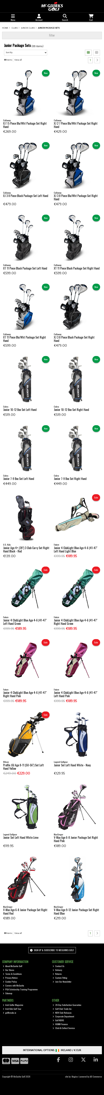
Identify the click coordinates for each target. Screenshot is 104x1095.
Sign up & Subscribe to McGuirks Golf (52, 950)
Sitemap (7, 993)
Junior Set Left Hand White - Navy (72, 765)
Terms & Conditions (12, 973)
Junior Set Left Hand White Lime (20, 837)
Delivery (57, 969)
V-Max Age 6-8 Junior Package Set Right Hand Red (25, 911)
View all (18, 60)
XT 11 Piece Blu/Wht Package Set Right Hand (24, 339)
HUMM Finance (60, 1024)
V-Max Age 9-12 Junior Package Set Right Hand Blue (76, 911)
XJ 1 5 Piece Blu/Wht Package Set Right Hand (25, 125)
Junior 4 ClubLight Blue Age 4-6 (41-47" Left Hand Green (25, 622)
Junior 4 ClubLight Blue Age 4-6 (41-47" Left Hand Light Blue (75, 549)
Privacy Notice (10, 977)
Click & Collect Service (64, 1028)
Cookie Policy (10, 981)
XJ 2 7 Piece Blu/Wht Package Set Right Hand (75, 125)
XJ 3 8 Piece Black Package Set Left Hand (25, 196)
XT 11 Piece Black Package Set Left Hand (25, 268)
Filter (52, 35)
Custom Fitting (60, 977)
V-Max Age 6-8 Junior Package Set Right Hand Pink (76, 839)
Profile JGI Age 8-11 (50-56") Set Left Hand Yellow (23, 767)
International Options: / (52, 1050)
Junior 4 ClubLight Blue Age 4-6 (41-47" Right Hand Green (75, 622)
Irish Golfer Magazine (13, 1004)
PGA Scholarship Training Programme (20, 989)
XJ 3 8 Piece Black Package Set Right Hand (74, 339)
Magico (75, 1076)
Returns (57, 973)
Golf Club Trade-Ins (62, 1008)
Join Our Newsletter (62, 981)
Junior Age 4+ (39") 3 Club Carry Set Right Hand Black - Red (26, 549)
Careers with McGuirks (13, 985)
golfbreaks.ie (9, 1012)
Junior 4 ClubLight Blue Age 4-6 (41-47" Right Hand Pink (25, 694)
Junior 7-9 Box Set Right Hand (70, 479)
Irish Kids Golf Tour (12, 1008)
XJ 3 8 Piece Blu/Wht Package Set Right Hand (76, 197)
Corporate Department (63, 1016)
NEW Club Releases (62, 1012)
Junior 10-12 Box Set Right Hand (71, 410)
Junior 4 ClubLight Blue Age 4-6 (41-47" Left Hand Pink (75, 694)
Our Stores (8, 969)
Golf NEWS (58, 1020)
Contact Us (58, 966)
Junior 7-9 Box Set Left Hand (18, 479)
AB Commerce (96, 1076)
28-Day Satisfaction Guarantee (67, 1004)
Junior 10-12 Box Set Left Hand (20, 410)
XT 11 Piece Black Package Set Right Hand (77, 268)
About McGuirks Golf (12, 966)
